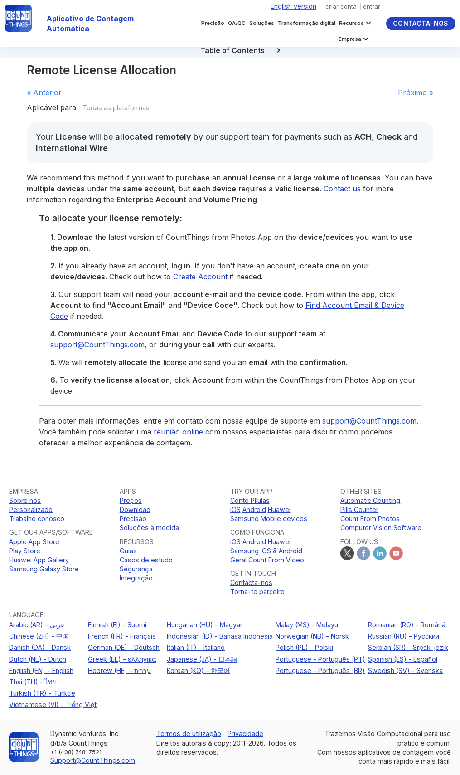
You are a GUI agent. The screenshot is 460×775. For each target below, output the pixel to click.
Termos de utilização (188, 733)
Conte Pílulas (250, 500)
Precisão (212, 23)
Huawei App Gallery (39, 560)
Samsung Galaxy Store (44, 569)
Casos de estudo (146, 560)
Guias (128, 551)
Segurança (136, 569)
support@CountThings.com (97, 344)
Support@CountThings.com (92, 760)
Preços (131, 500)
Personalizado (31, 509)
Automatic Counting (370, 500)
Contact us (342, 188)
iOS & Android (281, 551)
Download (135, 509)
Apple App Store (34, 542)
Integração (136, 578)
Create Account (200, 276)
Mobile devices (284, 518)
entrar (371, 6)
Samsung (244, 518)
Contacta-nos (421, 23)
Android (254, 509)
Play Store (24, 551)
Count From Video (276, 560)
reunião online (178, 431)
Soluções (261, 23)
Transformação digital (306, 23)
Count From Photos (370, 518)
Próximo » (415, 92)
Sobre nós (25, 500)
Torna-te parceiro (257, 591)
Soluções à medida (149, 527)
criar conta (341, 6)
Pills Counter (359, 509)
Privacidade (245, 733)
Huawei (279, 509)
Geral (238, 560)
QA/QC (237, 23)
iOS (235, 509)
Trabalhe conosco (36, 518)
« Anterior (44, 92)
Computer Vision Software (380, 527)
